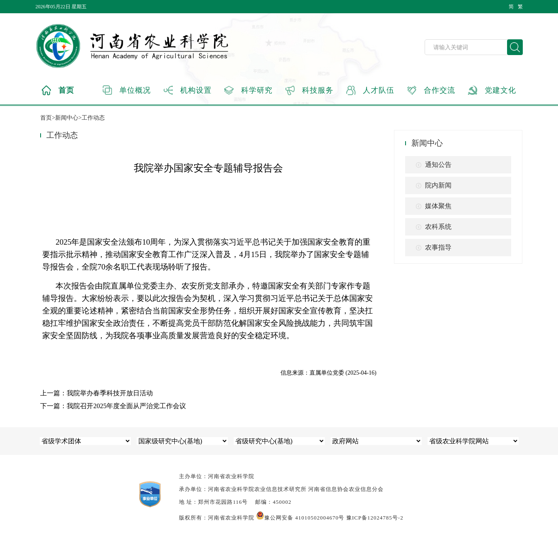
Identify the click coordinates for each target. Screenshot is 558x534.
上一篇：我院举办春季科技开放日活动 (96, 393)
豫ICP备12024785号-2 (374, 518)
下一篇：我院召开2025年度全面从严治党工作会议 (113, 405)
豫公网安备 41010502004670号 (300, 518)
